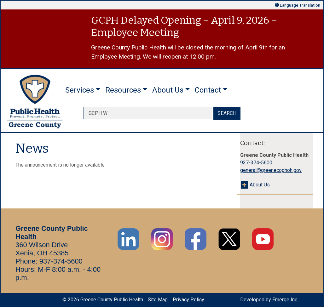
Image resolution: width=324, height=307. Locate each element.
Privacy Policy (188, 300)
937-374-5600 (256, 163)
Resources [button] (123, 90)
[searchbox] (148, 113)
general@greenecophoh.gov (271, 170)
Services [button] (79, 90)
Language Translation (297, 5)
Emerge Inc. (285, 300)
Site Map (158, 300)
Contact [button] (208, 90)
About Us (260, 185)
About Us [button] (167, 90)
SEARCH (226, 113)
